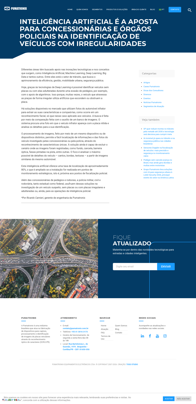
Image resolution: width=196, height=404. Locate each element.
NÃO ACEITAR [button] (183, 399)
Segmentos (97, 10)
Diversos (147, 94)
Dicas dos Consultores (153, 90)
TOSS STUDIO (132, 364)
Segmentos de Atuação (153, 106)
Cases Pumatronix (151, 86)
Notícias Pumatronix (152, 102)
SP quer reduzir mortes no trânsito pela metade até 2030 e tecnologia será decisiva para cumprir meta (158, 131)
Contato (118, 332)
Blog (152, 10)
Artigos (146, 82)
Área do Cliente (139, 10)
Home (70, 10)
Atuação (104, 329)
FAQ (102, 332)
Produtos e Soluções (117, 10)
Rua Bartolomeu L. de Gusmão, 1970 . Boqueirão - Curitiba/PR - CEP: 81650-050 (76, 347)
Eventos (147, 98)
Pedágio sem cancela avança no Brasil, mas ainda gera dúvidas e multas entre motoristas (157, 163)
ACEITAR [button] (169, 399)
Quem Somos (82, 10)
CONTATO (175, 10)
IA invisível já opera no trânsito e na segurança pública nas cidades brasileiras (159, 141)
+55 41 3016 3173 (80, 332)
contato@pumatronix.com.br (75, 328)
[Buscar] (189, 10)
